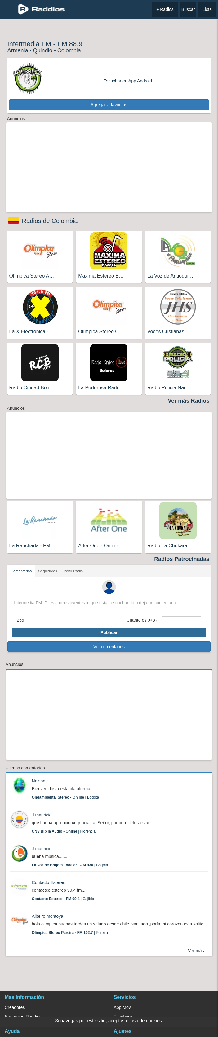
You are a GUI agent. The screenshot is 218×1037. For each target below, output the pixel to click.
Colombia (69, 50)
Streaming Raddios (23, 1016)
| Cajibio (63, 899)
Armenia (17, 50)
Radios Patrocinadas (181, 559)
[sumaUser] (181, 620)
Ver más (196, 950)
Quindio (42, 50)
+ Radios (165, 9)
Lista (207, 9)
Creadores (15, 1007)
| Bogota (65, 797)
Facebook (123, 1016)
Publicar (109, 632)
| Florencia (64, 831)
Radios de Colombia (50, 220)
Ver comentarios (109, 646)
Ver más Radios (188, 401)
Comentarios (21, 571)
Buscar (188, 9)
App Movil (123, 1007)
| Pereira (70, 932)
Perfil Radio (73, 571)
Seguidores (47, 571)
